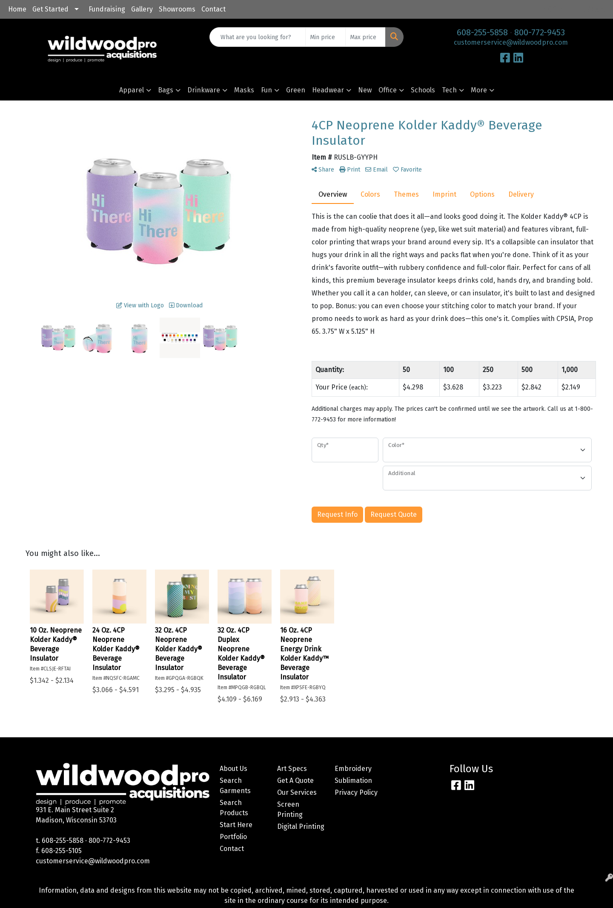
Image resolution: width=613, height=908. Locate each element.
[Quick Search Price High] (365, 37)
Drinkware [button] (203, 90)
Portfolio (233, 837)
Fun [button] (266, 90)
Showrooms (177, 9)
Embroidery (353, 769)
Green (295, 90)
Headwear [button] (328, 90)
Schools (423, 90)
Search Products (234, 808)
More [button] (479, 90)
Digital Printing (300, 826)
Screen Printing (290, 809)
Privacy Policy (356, 792)
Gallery (142, 9)
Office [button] (387, 90)
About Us (233, 769)
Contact (213, 9)
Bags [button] (165, 90)
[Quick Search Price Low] (325, 37)
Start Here (236, 825)
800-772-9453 (539, 32)
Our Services (297, 792)
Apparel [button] (131, 90)
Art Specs (292, 769)
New (365, 90)
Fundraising (107, 9)
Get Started (50, 9)
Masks (244, 90)
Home (17, 9)
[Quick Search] (257, 37)
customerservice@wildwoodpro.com (511, 42)
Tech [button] (449, 90)
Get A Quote (295, 780)
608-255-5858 (482, 32)
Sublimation (353, 780)
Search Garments (235, 785)
